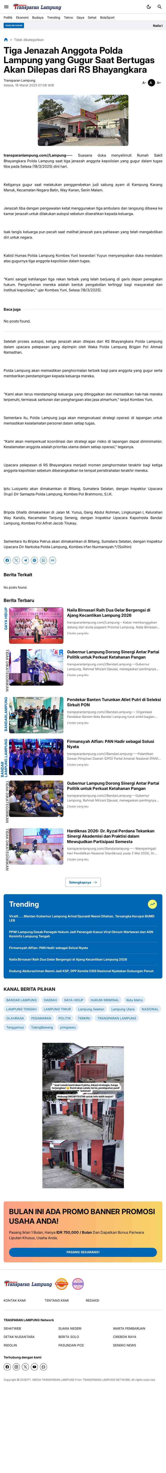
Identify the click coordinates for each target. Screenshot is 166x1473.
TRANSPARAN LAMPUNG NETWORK (106, 1379)
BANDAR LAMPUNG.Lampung (4, 758)
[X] (16, 560)
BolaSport (107, 17)
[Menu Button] (6, 6)
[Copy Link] (52, 560)
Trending (53, 17)
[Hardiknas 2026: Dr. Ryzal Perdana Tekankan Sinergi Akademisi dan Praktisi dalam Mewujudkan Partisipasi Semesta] (36, 846)
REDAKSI (92, 1300)
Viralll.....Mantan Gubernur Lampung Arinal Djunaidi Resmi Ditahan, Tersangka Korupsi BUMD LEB (81, 918)
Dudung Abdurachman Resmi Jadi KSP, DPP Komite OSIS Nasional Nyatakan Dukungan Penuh (81, 971)
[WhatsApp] (43, 560)
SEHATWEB (12, 1328)
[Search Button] (159, 6)
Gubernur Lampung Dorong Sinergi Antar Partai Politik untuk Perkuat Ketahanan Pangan (113, 654)
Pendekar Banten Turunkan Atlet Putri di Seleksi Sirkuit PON (114, 702)
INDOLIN (10, 1345)
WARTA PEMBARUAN (129, 1328)
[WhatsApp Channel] (43, 1367)
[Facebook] (7, 560)
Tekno (68, 17)
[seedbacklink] (61, 1284)
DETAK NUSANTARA (19, 1337)
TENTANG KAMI (57, 1300)
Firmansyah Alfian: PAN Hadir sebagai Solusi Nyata (110, 744)
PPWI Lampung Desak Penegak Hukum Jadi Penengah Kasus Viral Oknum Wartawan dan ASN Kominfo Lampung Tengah (81, 934)
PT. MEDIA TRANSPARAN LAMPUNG (51, 1379)
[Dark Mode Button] (148, 6)
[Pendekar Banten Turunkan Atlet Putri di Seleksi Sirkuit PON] (36, 715)
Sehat (92, 17)
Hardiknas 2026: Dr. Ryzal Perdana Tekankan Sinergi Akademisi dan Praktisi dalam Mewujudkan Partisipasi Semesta (110, 836)
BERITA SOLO (68, 1337)
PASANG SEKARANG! (83, 1252)
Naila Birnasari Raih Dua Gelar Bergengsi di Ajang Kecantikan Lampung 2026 (108, 613)
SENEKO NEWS (124, 1345)
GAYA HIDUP (6, 618)
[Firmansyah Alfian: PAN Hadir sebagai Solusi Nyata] (36, 757)
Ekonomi (22, 17)
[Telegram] (25, 560)
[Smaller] (144, 82)
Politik (8, 17)
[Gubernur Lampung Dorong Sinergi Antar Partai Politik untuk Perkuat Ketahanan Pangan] (36, 667)
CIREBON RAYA (124, 1337)
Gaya (80, 17)
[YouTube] (34, 1367)
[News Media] (78, 1284)
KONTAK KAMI (15, 1300)
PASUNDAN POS (71, 1345)
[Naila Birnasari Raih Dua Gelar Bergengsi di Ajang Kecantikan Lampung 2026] (36, 625)
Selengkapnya (83, 882)
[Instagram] (16, 1367)
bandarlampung (6, 714)
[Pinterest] (34, 560)
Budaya (37, 17)
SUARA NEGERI (70, 1328)
